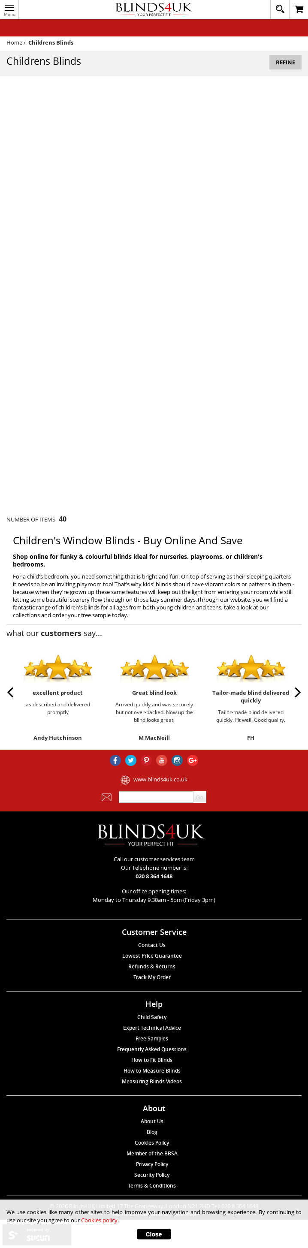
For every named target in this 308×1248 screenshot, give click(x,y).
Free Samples (152, 1038)
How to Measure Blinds (152, 1070)
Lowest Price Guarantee (152, 955)
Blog (152, 1132)
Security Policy (151, 1175)
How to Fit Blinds (151, 1060)
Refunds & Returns (151, 966)
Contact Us (152, 945)
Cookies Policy (152, 1142)
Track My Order (152, 977)
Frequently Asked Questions (152, 1049)
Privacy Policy (152, 1164)
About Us (152, 1121)
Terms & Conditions (152, 1185)
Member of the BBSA (152, 1153)
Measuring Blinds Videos (152, 1081)
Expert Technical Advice (152, 1027)
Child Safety (151, 1017)
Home (14, 42)
